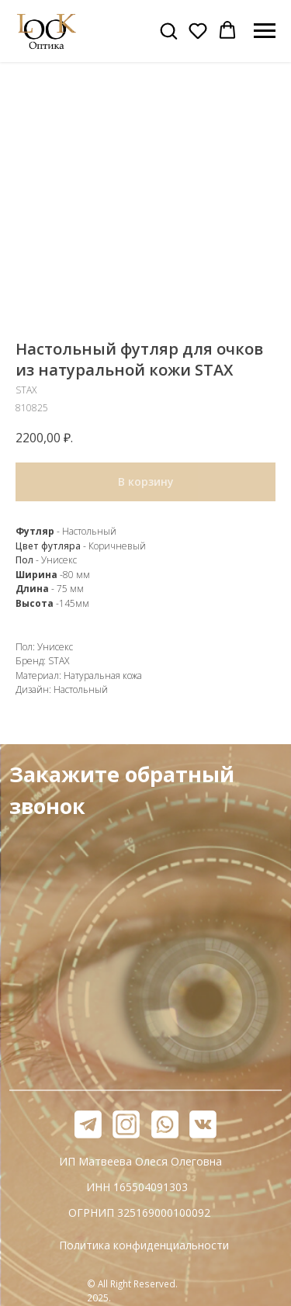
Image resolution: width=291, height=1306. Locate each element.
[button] (168, 30)
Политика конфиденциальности (144, 1245)
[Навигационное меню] (264, 31)
